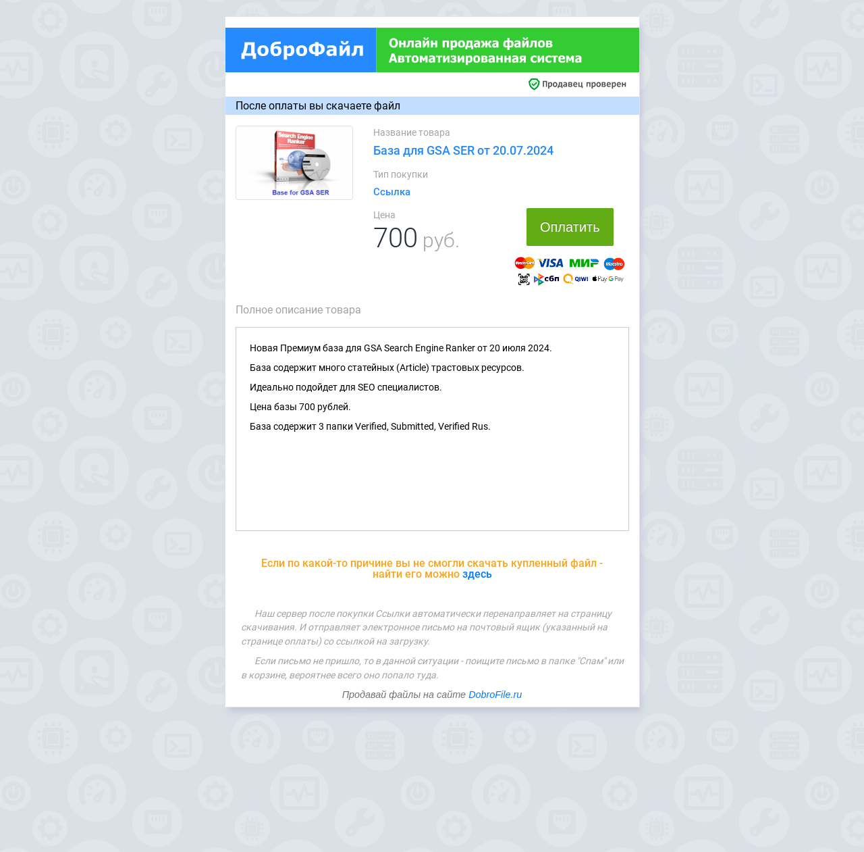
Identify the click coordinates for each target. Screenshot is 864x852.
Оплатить (570, 227)
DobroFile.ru (495, 694)
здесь (477, 574)
